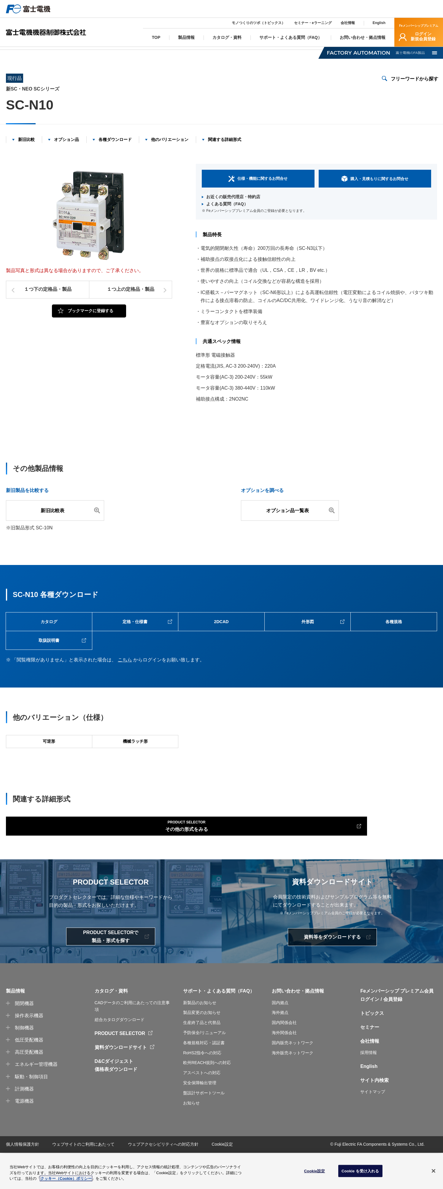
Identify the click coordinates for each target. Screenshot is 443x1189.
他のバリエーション (169, 148)
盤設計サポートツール (204, 1128)
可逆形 (49, 765)
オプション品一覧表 (290, 519)
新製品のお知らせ (199, 1038)
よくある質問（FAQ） (227, 212)
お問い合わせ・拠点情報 (298, 1027)
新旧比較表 (55, 519)
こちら (125, 678)
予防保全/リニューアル (204, 1068)
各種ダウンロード (115, 148)
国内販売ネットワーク (292, 1079)
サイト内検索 (374, 1116)
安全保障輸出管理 (199, 1119)
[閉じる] (433, 1170)
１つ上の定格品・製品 (130, 298)
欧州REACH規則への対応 (207, 1098)
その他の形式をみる (44, 859)
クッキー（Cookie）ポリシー (66, 1179)
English (379, 23)
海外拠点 (280, 1048)
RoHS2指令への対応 (202, 1088)
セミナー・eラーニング (313, 23)
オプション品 (66, 148)
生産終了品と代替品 (201, 1058)
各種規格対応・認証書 (204, 1079)
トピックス (372, 1049)
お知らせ (191, 1138)
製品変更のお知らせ (201, 1048)
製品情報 (38, 52)
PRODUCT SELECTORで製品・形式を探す (110, 972)
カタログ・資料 (111, 1027)
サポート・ (195, 1027)
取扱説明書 (49, 656)
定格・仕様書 (135, 632)
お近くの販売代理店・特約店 (233, 205)
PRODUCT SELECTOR (120, 1069)
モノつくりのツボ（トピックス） (258, 23)
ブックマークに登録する (90, 319)
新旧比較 (26, 148)
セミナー (369, 1063)
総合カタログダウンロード (120, 1055)
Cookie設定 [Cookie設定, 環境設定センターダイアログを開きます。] (314, 1171)
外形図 (308, 632)
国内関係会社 (284, 1058)
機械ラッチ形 (135, 765)
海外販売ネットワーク (292, 1088)
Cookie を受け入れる (360, 1171)
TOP (10, 52)
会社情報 (348, 23)
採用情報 (368, 1088)
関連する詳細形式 (224, 148)
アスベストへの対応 (201, 1109)
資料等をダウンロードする (332, 973)
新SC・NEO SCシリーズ (121, 52)
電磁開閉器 (71, 52)
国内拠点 (280, 1038)
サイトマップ (372, 1127)
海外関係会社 (284, 1068)
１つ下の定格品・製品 (48, 298)
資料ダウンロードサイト (121, 1083)
